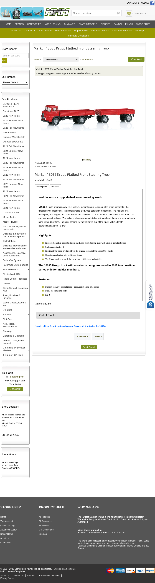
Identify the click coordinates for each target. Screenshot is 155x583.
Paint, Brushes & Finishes (11, 296)
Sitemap (43, 534)
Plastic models (88, 24)
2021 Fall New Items (13, 196)
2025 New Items (11, 115)
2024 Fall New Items (13, 146)
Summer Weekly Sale (14, 137)
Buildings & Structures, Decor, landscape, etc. (14, 235)
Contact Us (29, 30)
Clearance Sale (11, 212)
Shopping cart (17, 376)
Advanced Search (100, 30)
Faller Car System (12, 260)
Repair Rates (81, 30)
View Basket (140, 13)
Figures (105, 24)
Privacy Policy (7, 578)
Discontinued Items (122, 30)
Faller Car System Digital (16, 265)
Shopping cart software (65, 569)
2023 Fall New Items (13, 163)
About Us (16, 30)
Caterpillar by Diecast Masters (14, 349)
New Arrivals (9, 132)
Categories (34, 24)
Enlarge (86, 159)
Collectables (9, 241)
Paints (129, 24)
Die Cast (7, 310)
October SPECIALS (13, 141)
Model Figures (10, 221)
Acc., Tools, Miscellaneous (10, 325)
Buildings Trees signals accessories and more (15, 247)
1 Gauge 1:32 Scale (13, 355)
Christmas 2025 (11, 111)
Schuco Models (11, 269)
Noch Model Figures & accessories (14, 227)
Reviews (55, 187)
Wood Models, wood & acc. (14, 304)
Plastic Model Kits (12, 274)
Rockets (7, 314)
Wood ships (143, 24)
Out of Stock (47, 315)
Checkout (15, 388)
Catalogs (7, 331)
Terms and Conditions (77, 35)
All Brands (44, 525)
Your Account (45, 30)
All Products (87, 59)
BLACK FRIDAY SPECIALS (11, 105)
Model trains (52, 24)
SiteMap (139, 30)
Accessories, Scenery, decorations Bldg (14, 254)
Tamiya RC (69, 24)
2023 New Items (11, 174)
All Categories (45, 521)
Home (8, 24)
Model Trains (9, 217)
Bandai (118, 24)
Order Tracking (7, 525)
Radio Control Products (15, 278)
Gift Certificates (63, 30)
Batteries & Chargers (13, 335)
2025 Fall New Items (13, 127)
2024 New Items (11, 158)
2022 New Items (11, 191)
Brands (19, 24)
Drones (6, 283)
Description (42, 187)
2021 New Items (11, 208)
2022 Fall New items (13, 179)
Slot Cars (7, 319)
